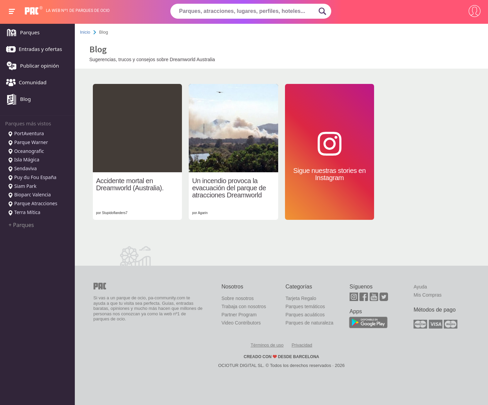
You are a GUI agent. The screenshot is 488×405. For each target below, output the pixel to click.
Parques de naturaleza (309, 322)
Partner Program (238, 314)
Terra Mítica (24, 212)
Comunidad (25, 83)
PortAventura (26, 134)
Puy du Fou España (32, 177)
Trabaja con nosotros (243, 306)
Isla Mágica (23, 160)
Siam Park (22, 186)
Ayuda (420, 286)
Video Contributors (241, 322)
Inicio (85, 32)
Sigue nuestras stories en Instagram (329, 156)
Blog (17, 99)
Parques (21, 33)
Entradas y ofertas (32, 49)
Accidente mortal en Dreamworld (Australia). (130, 184)
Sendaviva (22, 169)
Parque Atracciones (32, 204)
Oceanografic (26, 151)
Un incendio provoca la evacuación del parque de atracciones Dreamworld (229, 188)
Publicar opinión (31, 66)
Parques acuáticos (304, 314)
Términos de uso (267, 345)
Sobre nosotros (237, 298)
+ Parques (21, 225)
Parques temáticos (305, 306)
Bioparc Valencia (29, 195)
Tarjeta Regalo (300, 298)
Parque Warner (28, 142)
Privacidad (301, 345)
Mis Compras (427, 295)
